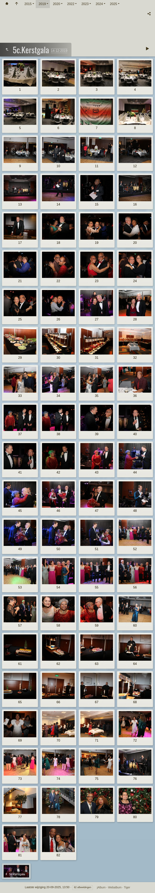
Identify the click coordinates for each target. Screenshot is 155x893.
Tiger (127, 887)
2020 (56, 4)
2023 (85, 4)
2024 (99, 4)
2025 (113, 4)
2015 (28, 4)
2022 (70, 4)
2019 (42, 4)
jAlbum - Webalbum (109, 887)
